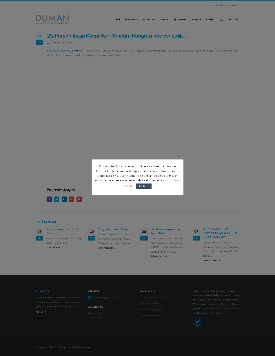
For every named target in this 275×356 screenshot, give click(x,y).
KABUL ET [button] (144, 186)
